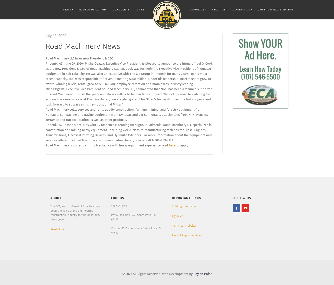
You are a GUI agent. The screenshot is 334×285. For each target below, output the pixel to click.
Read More (57, 229)
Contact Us (242, 9)
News (68, 9)
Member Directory (93, 9)
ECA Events (122, 9)
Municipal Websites (184, 225)
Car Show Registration (275, 9)
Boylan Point (202, 274)
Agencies (177, 216)
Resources (197, 9)
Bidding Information (184, 206)
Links (142, 9)
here (172, 145)
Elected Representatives (187, 235)
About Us (220, 9)
